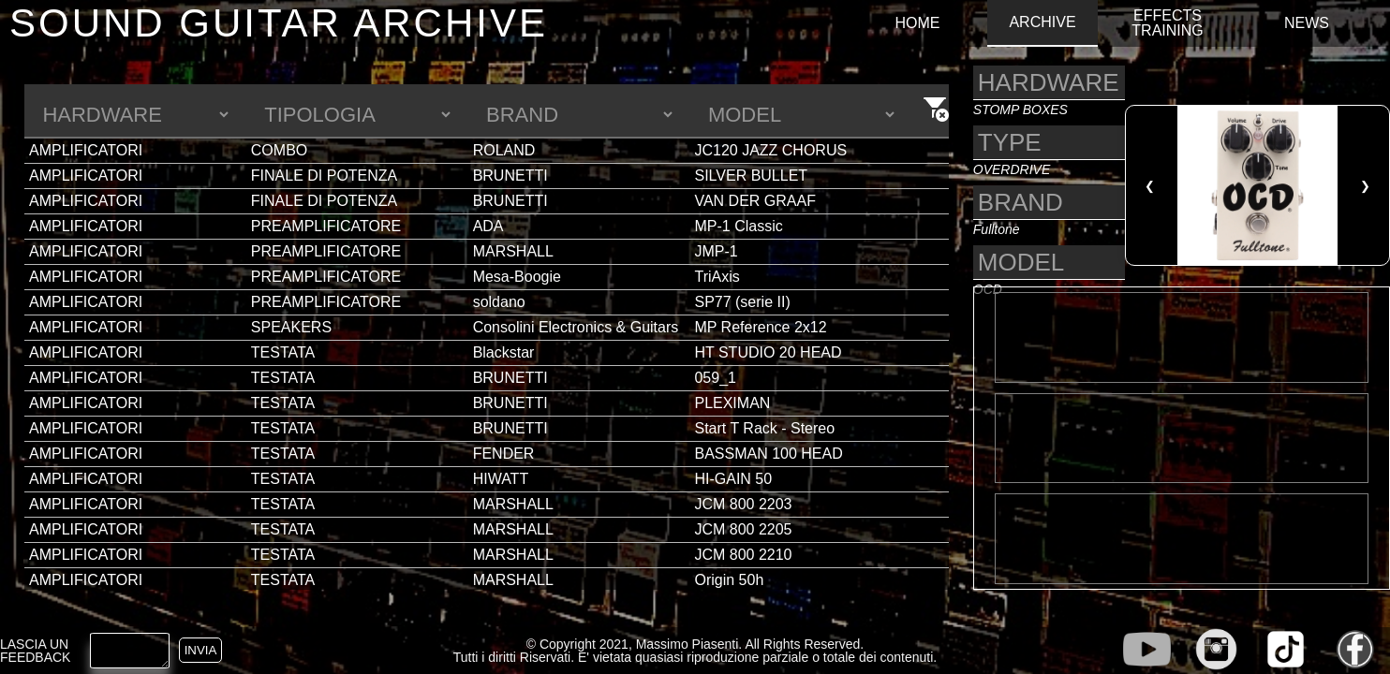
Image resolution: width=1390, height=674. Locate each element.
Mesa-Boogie (517, 277)
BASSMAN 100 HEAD (768, 454)
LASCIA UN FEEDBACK (35, 650)
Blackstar (504, 352)
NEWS (1306, 23)
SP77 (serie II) (742, 302)
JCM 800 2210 (742, 555)
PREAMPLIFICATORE (326, 226)
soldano (499, 302)
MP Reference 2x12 (760, 327)
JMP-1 (715, 251)
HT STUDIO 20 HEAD (767, 352)
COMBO (279, 150)
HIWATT (501, 479)
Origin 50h (728, 580)
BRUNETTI (510, 175)
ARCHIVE (1042, 22)
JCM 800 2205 (742, 529)
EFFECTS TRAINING (1167, 23)
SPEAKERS (291, 327)
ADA (488, 226)
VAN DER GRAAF (755, 201)
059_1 (715, 378)
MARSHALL (513, 251)
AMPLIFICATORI (85, 150)
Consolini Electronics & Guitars (576, 327)
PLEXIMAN (732, 403)
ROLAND (504, 150)
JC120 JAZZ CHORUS (770, 150)
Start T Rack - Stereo (764, 428)
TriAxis (716, 277)
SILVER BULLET (750, 175)
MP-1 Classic (738, 226)
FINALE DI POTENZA (324, 175)
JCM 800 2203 (742, 504)
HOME (917, 23)
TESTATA (283, 352)
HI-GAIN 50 (733, 479)
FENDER (504, 454)
